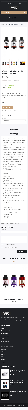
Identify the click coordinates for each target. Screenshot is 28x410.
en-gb (20, 3)
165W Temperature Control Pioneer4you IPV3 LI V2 (17, 371)
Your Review (4, 235)
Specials (3, 359)
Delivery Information (6, 330)
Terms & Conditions (5, 336)
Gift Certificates (5, 341)
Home (2, 24)
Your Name (4, 229)
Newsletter (3, 362)
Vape (14, 405)
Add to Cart (7, 107)
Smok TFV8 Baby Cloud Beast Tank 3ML (14, 24)
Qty (3, 102)
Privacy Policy (4, 333)
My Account (9, 3)
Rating (3, 247)
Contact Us (3, 349)
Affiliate (3, 357)
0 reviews (10, 80)
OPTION (4, 118)
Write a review (16, 80)
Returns (3, 351)
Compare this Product (20, 110)
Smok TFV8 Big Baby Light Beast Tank (14, 299)
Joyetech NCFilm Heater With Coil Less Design (18, 392)
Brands (2, 338)
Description (14, 130)
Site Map (3, 354)
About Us (3, 328)
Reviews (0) (14, 134)
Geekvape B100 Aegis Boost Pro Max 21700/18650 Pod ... (17, 381)
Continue (22, 251)
